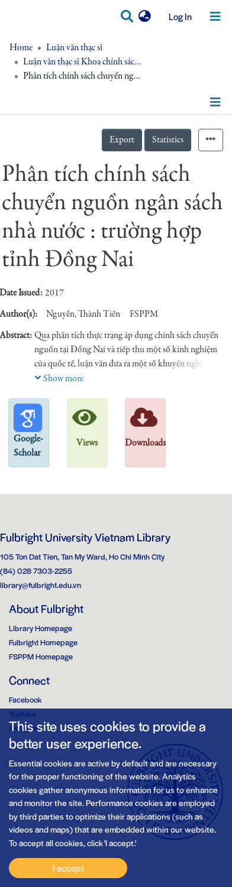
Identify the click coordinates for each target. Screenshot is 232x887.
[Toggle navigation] (215, 16)
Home (21, 47)
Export (121, 140)
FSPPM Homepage (41, 656)
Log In (175, 16)
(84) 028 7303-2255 (36, 570)
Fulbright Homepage (43, 642)
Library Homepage (40, 627)
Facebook (25, 699)
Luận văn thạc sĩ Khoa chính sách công (82, 62)
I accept (68, 868)
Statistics (167, 140)
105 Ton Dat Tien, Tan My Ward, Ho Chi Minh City (82, 556)
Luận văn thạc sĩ (74, 47)
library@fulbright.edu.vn (40, 584)
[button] (144, 16)
